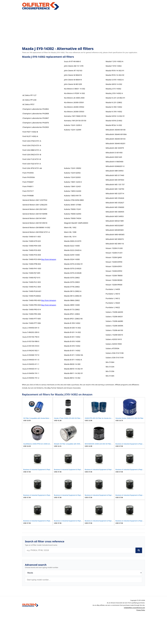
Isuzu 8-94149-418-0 (30, 346)
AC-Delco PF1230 (29, 100)
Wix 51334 (110, 366)
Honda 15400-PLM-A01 (31, 291)
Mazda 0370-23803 (72, 282)
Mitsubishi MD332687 (115, 225)
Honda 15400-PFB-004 (31, 264)
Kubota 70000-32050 (72, 214)
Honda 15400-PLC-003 (31, 282)
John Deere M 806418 (73, 75)
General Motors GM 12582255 (34, 204)
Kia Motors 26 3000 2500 (74, 98)
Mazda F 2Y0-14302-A (114, 61)
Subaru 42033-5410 (114, 339)
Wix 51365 (110, 376)
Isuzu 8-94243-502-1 (30, 350)
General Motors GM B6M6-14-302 (36, 227)
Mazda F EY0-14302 (114, 66)
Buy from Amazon (48, 259)
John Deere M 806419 (73, 79)
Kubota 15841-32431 (72, 186)
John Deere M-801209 (73, 84)
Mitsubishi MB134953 (114, 171)
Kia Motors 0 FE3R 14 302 (74, 93)
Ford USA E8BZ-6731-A (31, 150)
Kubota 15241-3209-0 (73, 125)
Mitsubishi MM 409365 (115, 234)
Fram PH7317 (28, 191)
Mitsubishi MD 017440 (115, 175)
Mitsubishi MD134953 (115, 216)
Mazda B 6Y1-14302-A (73, 359)
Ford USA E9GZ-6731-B (31, 154)
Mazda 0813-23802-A (72, 291)
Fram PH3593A (28, 177)
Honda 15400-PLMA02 (31, 296)
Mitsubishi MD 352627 (115, 202)
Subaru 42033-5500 (114, 344)
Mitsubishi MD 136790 (115, 189)
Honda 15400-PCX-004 (31, 259)
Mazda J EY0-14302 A (114, 93)
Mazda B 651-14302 (72, 337)
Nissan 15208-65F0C (114, 271)
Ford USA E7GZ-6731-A (31, 145)
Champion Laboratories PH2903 (35, 127)
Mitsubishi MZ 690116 (115, 243)
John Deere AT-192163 (73, 70)
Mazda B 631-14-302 (72, 332)
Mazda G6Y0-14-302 (114, 84)
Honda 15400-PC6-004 (31, 255)
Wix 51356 (110, 371)
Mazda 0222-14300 (72, 245)
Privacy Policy (140, 610)
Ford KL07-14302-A (30, 136)
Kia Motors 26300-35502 (74, 107)
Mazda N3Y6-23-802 (114, 120)
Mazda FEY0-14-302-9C (115, 75)
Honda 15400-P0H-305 (31, 245)
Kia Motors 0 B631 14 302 (74, 88)
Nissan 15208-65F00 (114, 262)
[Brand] (83, 573)
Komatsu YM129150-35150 (75, 120)
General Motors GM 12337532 (34, 200)
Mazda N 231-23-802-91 (115, 98)
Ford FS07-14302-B (30, 132)
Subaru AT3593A (112, 348)
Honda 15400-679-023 (31, 241)
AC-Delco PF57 (28, 104)
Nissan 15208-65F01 (114, 266)
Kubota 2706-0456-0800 (74, 200)
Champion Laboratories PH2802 (35, 109)
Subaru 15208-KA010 (114, 335)
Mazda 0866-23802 (72, 300)
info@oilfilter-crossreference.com (134, 607)
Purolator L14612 (113, 298)
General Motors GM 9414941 (34, 218)
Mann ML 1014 (70, 236)
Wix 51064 (110, 362)
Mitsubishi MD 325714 (115, 193)
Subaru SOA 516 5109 (115, 357)
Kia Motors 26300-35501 (74, 102)
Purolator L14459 (113, 289)
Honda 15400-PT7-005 (31, 318)
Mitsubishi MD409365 (115, 230)
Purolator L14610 (113, 294)
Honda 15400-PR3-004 (31, 305)
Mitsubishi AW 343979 (115, 148)
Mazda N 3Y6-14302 (114, 111)
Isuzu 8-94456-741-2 (30, 378)
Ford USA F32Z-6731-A (31, 163)
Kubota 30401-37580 (72, 204)
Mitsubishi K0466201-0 (115, 166)
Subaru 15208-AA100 (114, 330)
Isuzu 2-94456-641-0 (30, 328)
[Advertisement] (83, 28)
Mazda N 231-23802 (114, 102)
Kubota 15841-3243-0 (73, 182)
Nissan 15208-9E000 (114, 280)
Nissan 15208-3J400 (114, 257)
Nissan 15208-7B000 (114, 275)
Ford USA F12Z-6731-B (31, 159)
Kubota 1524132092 (72, 173)
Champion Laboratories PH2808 (35, 113)
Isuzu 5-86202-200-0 (30, 332)
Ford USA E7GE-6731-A (31, 141)
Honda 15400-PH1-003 (31, 268)
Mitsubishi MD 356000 (115, 207)
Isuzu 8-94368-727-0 (30, 355)
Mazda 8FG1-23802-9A (73, 318)
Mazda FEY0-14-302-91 (115, 70)
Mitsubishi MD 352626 (115, 198)
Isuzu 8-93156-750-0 (30, 337)
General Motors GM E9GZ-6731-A (36, 232)
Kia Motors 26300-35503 (74, 111)
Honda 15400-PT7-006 (31, 323)
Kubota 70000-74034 (72, 218)
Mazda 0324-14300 (72, 259)
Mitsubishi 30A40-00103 (115, 139)
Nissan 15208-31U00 (114, 248)
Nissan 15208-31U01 (114, 253)
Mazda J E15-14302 (113, 88)
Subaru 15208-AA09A (114, 325)
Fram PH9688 (28, 195)
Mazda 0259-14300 (72, 255)
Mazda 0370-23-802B (72, 273)
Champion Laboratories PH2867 (35, 118)
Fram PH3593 (28, 173)
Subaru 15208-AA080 (114, 321)
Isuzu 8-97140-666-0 (72, 61)
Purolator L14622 (113, 307)
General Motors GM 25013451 (34, 209)
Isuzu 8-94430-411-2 (30, 369)
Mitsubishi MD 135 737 (115, 184)
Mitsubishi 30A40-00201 (115, 143)
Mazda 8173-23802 (72, 309)
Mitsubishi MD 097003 (115, 180)
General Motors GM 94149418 (34, 223)
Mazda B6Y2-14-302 (72, 378)
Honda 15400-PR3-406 (31, 314)
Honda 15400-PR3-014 (31, 309)
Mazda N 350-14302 (114, 107)
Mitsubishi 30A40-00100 (115, 129)
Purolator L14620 (113, 303)
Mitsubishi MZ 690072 (115, 239)
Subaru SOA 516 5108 (115, 353)
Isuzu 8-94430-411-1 (30, 364)
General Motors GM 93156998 (34, 214)
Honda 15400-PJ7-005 (31, 273)
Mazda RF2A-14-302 (114, 125)
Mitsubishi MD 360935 (115, 212)
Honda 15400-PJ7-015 (31, 277)
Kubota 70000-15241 (72, 209)
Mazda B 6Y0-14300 (72, 341)
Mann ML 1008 (70, 232)
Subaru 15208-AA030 (114, 312)
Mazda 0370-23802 (72, 277)
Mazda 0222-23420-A (72, 250)
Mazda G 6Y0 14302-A (115, 79)
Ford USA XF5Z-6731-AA (32, 168)
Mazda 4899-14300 (72, 305)
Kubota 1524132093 (72, 177)
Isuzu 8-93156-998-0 (30, 341)
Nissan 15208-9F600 (114, 284)
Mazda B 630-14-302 (72, 328)
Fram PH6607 (28, 182)
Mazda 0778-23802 (72, 287)
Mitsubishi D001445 (114, 157)
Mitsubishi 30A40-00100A (116, 134)
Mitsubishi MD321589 (115, 221)
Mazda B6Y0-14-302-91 (73, 369)
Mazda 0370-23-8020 (72, 268)
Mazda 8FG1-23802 (72, 314)
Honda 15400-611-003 (31, 236)
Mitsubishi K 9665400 (114, 161)
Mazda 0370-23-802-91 (73, 264)
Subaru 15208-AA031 (114, 316)
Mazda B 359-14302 (72, 323)
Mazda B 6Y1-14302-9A (73, 355)
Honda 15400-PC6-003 (31, 250)
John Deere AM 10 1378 (73, 66)
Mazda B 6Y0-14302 (72, 346)
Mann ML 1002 (70, 227)
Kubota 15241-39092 (72, 168)
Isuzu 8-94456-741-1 (30, 373)
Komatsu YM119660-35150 (75, 116)
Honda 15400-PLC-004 (31, 287)
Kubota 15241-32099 (72, 129)
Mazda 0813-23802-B (72, 296)
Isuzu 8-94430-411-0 (30, 359)
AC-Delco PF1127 (29, 95)
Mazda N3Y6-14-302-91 (115, 116)
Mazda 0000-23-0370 (72, 241)
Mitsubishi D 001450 (114, 152)
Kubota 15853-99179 (72, 195)
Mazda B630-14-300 (72, 364)
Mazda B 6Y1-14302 (72, 350)
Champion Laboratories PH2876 (35, 122)
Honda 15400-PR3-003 (31, 300)
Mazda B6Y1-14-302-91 (73, 373)
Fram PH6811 (28, 186)
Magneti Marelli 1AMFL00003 (76, 223)
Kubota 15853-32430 (72, 191)
